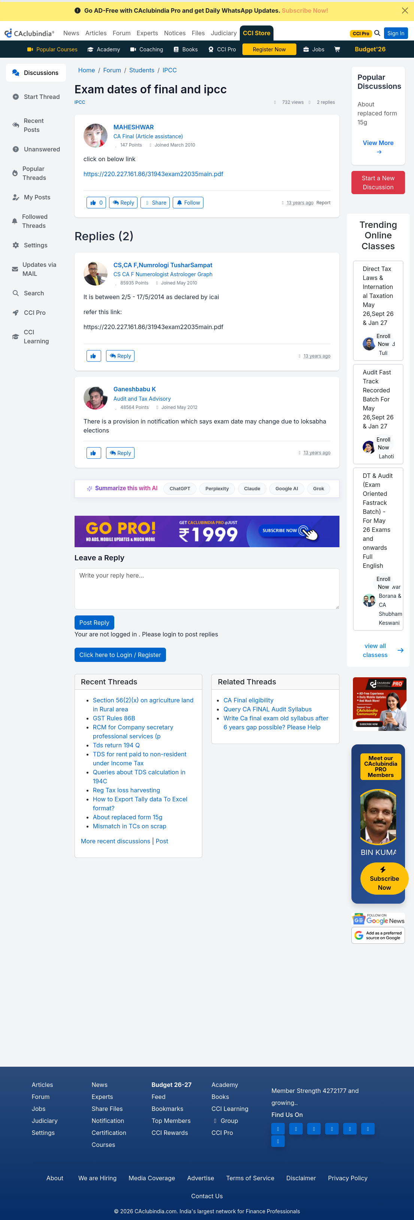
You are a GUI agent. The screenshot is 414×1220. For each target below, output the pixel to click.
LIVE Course (269, 49)
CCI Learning (30, 336)
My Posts (31, 197)
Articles (42, 1084)
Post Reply (94, 622)
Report (323, 202)
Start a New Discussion (378, 182)
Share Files (107, 1108)
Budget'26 (370, 49)
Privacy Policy (348, 1178)
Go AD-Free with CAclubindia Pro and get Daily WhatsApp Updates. (201, 10)
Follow (188, 202)
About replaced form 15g (128, 817)
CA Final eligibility (248, 700)
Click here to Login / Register (120, 655)
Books (185, 49)
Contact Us (207, 1196)
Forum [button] (122, 33)
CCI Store (257, 33)
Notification (107, 1120)
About (54, 1178)
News (99, 1084)
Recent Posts (28, 125)
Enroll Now (383, 340)
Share (155, 202)
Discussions (35, 72)
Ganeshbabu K (135, 389)
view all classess (383, 650)
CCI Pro (222, 49)
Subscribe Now (384, 879)
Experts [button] (147, 33)
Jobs (313, 49)
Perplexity (217, 488)
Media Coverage (152, 1178)
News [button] (71, 33)
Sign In (395, 33)
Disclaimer (301, 1178)
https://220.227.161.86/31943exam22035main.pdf (153, 174)
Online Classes (378, 235)
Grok (318, 488)
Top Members (170, 1120)
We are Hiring (97, 1178)
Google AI (286, 488)
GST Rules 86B (114, 718)
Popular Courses (52, 49)
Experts (102, 1096)
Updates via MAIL (34, 269)
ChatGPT (180, 488)
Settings (30, 245)
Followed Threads (30, 221)
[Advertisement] (207, 1010)
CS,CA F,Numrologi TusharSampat (163, 265)
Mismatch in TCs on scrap (129, 826)
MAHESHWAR (134, 127)
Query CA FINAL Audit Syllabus (267, 709)
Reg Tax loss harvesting (126, 790)
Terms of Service (250, 1178)
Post (162, 841)
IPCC (80, 102)
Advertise (200, 1178)
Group (224, 1120)
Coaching (146, 49)
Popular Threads (29, 173)
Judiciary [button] (224, 33)
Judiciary (45, 1120)
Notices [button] (175, 33)
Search (28, 293)
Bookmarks (167, 1108)
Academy (103, 49)
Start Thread (36, 96)
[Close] (405, 10)
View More (378, 145)
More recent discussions (115, 841)
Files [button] (198, 33)
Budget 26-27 (171, 1084)
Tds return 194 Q (116, 745)
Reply (123, 202)
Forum (41, 1096)
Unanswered (36, 149)
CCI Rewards (169, 1132)
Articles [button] (96, 33)
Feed (158, 1096)
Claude (252, 488)
